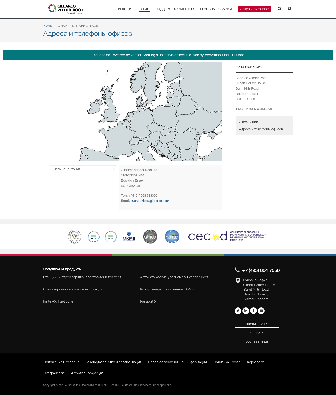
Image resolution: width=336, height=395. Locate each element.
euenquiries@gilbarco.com (150, 201)
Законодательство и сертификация (114, 362)
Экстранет (54, 373)
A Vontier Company (87, 373)
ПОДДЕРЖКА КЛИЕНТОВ (175, 9)
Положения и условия (61, 362)
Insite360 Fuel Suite (58, 301)
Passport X (148, 301)
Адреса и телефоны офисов (261, 129)
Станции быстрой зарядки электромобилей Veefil (83, 277)
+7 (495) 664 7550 (261, 270)
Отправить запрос (254, 9)
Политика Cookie (226, 362)
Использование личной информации (177, 362)
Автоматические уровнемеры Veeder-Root (174, 277)
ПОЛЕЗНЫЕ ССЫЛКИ (216, 9)
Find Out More (233, 55)
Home (48, 25)
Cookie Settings (257, 341)
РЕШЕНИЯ (125, 9)
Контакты (257, 332)
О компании (248, 122)
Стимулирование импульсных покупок (74, 289)
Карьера (255, 362)
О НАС (144, 9)
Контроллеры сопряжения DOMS (167, 289)
